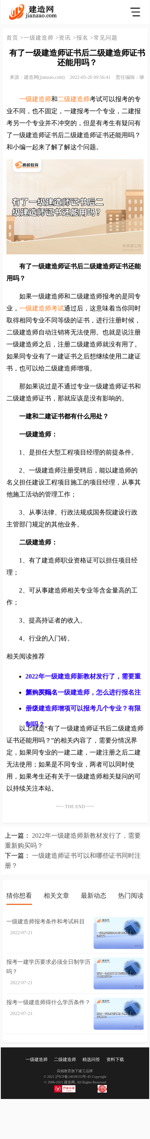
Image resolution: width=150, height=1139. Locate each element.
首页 (12, 38)
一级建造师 (35, 99)
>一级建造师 (37, 38)
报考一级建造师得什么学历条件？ (48, 1002)
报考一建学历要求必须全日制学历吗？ (48, 967)
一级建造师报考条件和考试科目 (45, 922)
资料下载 (115, 1059)
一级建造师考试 (41, 308)
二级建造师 (74, 99)
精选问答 (91, 1059)
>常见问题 (104, 38)
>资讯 (63, 38)
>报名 (80, 38)
